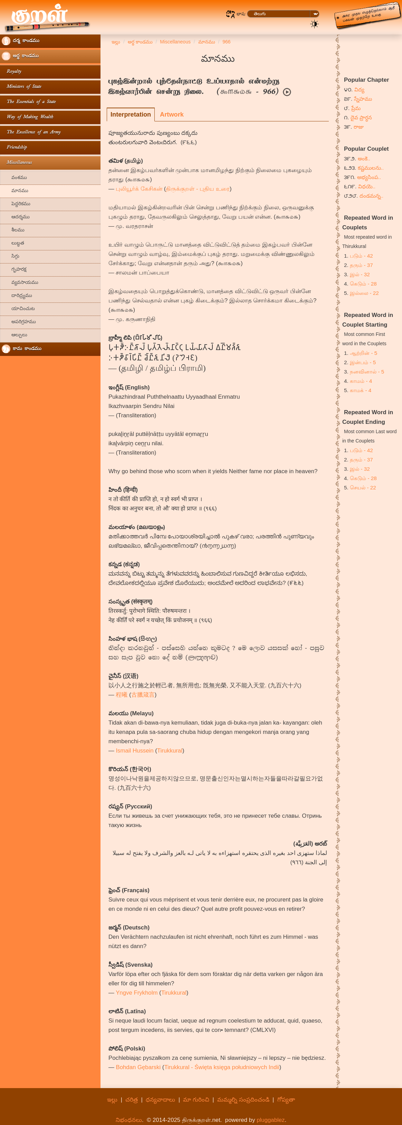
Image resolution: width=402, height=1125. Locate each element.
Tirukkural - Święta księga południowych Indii (221, 1067)
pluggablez (271, 1120)
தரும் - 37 (361, 265)
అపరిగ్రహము (19, 322)
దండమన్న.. (372, 196)
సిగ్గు (10, 257)
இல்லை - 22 (364, 293)
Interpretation (131, 114)
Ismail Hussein (134, 750)
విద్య (359, 89)
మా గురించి (196, 1099)
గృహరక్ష (14, 270)
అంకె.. (364, 158)
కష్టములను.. (371, 168)
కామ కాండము (21, 349)
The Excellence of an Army (31, 133)
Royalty (11, 72)
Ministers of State (21, 87)
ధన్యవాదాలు (160, 1099)
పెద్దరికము (16, 204)
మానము (15, 191)
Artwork (172, 114)
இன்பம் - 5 (363, 362)
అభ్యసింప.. (369, 177)
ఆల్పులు (14, 335)
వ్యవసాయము (20, 283)
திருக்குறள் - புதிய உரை (198, 189)
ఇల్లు (112, 1099)
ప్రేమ (356, 108)
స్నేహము (363, 99)
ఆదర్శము (16, 217)
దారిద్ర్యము (17, 296)
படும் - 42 (361, 256)
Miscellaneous (17, 163)
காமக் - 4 (360, 390)
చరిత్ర (131, 1099)
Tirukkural (169, 750)
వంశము (14, 178)
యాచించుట (18, 309)
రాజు (359, 127)
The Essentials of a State (29, 102)
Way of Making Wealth (27, 117)
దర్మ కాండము (20, 41)
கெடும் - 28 (363, 284)
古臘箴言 (143, 694)
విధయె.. (367, 186)
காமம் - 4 (361, 381)
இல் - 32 (360, 274)
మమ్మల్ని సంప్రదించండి (243, 1099)
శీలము (13, 230)
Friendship (14, 148)
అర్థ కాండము (20, 56)
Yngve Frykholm (136, 992)
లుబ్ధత (13, 244)
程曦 (121, 694)
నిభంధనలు (129, 1120)
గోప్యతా (286, 1099)
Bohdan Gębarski (138, 1067)
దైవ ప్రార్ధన (361, 117)
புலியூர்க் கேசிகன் (139, 189)
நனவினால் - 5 (367, 372)
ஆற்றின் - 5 (363, 353)
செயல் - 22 (363, 487)
